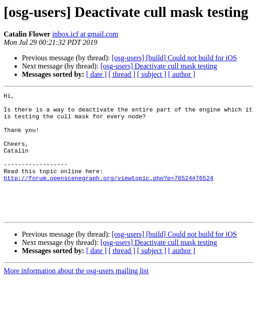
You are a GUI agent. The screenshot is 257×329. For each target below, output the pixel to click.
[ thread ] (121, 74)
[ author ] (181, 74)
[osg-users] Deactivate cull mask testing (158, 66)
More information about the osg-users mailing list (76, 295)
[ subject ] (151, 74)
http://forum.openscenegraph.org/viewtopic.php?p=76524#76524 (108, 195)
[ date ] (96, 74)
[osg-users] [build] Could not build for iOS (174, 58)
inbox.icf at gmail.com (85, 34)
